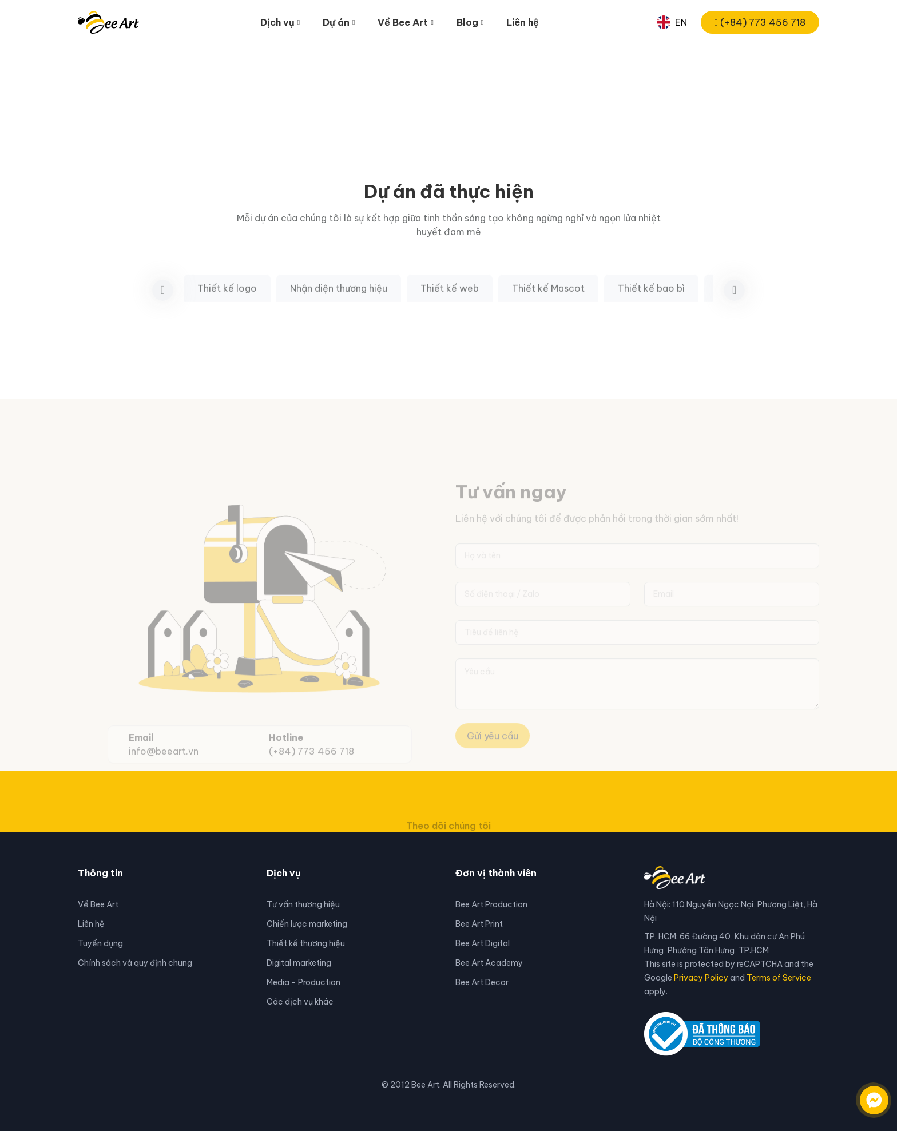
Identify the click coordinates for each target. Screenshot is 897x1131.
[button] (734, 305)
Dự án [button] (336, 22)
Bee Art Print (479, 924)
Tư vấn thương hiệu (303, 904)
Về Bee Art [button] (403, 22)
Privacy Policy (701, 978)
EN (672, 22)
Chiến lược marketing (307, 924)
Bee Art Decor (482, 982)
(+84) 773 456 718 (760, 22)
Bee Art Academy (489, 963)
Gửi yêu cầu (492, 751)
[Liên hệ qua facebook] (862, 1094)
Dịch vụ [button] (277, 22)
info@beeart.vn (164, 767)
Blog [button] (467, 22)
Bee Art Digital (482, 943)
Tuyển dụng (100, 943)
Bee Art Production (491, 904)
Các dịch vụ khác (300, 1002)
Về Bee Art (98, 904)
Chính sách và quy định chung (135, 963)
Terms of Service (779, 978)
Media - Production (303, 982)
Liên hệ (522, 22)
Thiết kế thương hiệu (306, 943)
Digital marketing (299, 963)
